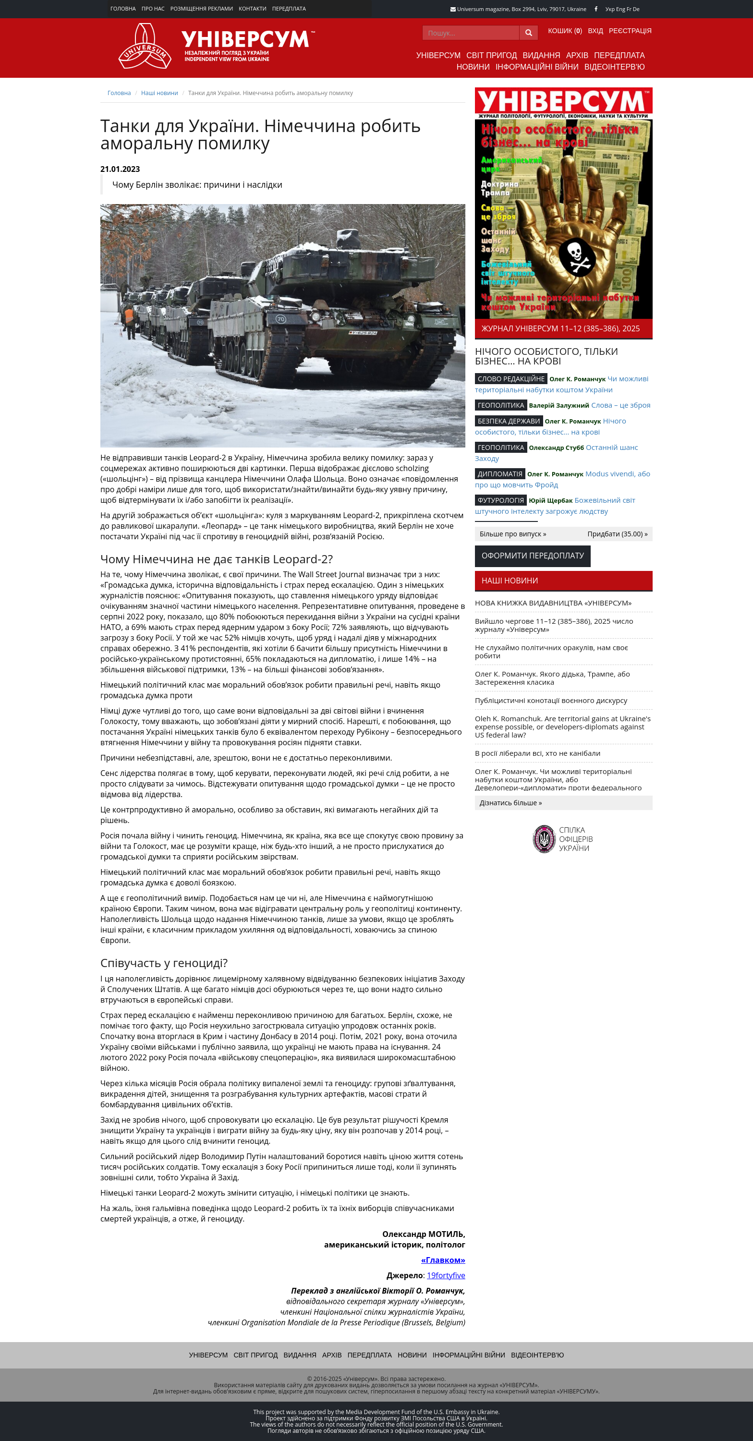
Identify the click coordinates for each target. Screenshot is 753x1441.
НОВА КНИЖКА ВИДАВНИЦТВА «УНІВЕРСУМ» (553, 602)
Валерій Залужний (559, 405)
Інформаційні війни (537, 67)
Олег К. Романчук (577, 379)
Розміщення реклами (201, 8)
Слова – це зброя (621, 405)
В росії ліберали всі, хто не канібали (537, 753)
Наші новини (159, 93)
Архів (577, 55)
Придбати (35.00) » (618, 533)
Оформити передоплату (533, 555)
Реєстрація (630, 31)
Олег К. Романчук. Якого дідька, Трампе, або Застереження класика (552, 678)
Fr (629, 8)
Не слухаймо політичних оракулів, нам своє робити (551, 651)
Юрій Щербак (550, 500)
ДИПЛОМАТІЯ (500, 473)
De (636, 8)
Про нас (153, 8)
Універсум (438, 55)
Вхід (595, 31)
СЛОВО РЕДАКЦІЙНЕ (511, 378)
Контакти (253, 8)
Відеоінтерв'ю (614, 67)
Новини (473, 67)
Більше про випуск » (513, 533)
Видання (541, 55)
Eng (620, 8)
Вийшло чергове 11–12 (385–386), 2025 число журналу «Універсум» (554, 625)
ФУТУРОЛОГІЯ (501, 500)
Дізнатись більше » (511, 802)
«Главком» (443, 1260)
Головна (123, 8)
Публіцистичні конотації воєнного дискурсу (551, 700)
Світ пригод (491, 55)
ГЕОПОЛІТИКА (501, 405)
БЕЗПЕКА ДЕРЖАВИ (509, 420)
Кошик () (565, 31)
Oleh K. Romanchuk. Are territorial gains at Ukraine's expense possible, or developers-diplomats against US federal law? (563, 726)
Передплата (289, 8)
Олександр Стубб (556, 447)
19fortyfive (446, 1275)
